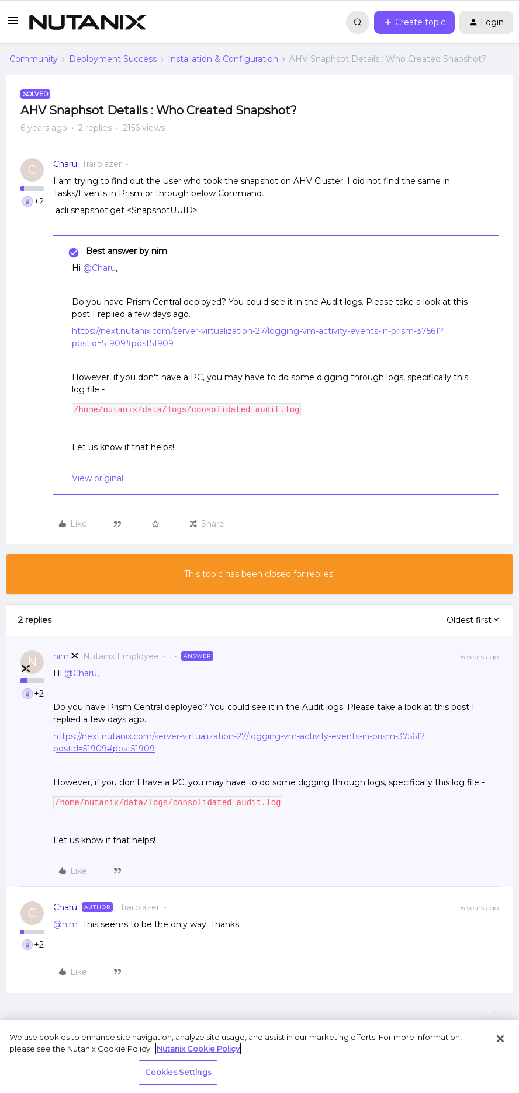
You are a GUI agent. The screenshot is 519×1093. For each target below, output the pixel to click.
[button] (13, 24)
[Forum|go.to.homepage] (87, 22)
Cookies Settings (178, 1072)
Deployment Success (113, 59)
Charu (65, 164)
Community (33, 59)
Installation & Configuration (223, 59)
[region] (259, 1056)
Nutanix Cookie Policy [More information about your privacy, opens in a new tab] (198, 1048)
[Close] (500, 1039)
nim (61, 656)
